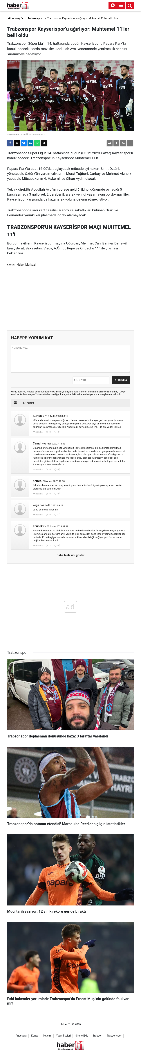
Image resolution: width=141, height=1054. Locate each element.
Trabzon (97, 1035)
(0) (49, 432)
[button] (116, 143)
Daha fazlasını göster (70, 555)
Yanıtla (39, 432)
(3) (49, 545)
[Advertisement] (70, 299)
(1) (58, 514)
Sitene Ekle (81, 1035)
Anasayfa (15, 18)
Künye (34, 1035)
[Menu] (121, 5)
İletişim (47, 1035)
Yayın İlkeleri (63, 1035)
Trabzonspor (35, 18)
